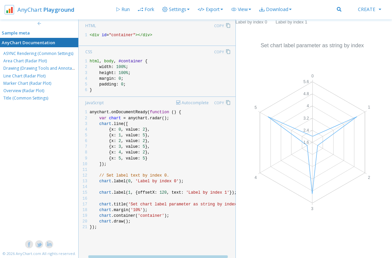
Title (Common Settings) (25, 98)
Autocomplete (195, 103)
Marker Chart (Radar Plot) (27, 83)
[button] (241, 9)
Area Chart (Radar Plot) (25, 61)
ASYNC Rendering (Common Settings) (38, 53)
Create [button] (369, 9)
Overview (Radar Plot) (23, 90)
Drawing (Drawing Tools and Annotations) (42, 68)
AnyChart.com (28, 253)
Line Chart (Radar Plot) (24, 76)
